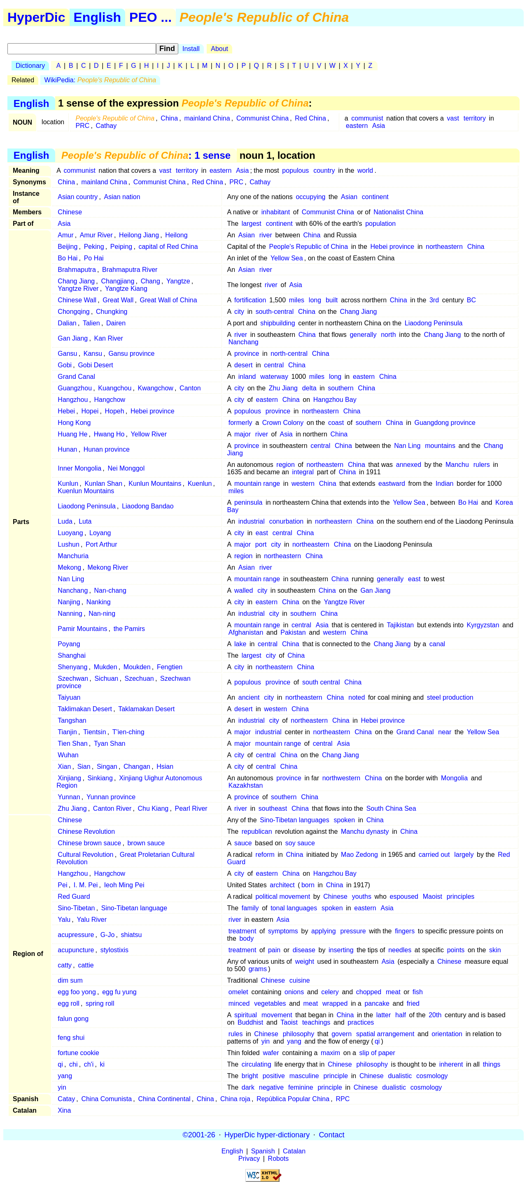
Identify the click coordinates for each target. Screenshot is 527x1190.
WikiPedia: (100, 80)
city (239, 311)
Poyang (69, 643)
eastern (357, 125)
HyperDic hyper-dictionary (267, 1134)
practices (360, 1022)
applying (323, 931)
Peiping (121, 246)
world (365, 170)
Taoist (289, 1022)
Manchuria (73, 555)
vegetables (270, 1003)
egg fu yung (119, 991)
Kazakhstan (246, 785)
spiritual (245, 1014)
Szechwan (73, 678)
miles (296, 300)
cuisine (299, 980)
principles (461, 896)
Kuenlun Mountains (86, 490)
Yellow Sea (286, 258)
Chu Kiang (153, 808)
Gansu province (131, 353)
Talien (91, 323)
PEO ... (150, 17)
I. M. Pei (86, 884)
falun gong (73, 1018)
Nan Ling (407, 445)
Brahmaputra (77, 269)
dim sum (70, 980)
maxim (330, 1052)
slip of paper (377, 1052)
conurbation (286, 521)
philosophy (299, 1033)
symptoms (283, 931)
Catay (66, 1098)
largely (463, 854)
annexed (408, 464)
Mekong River (108, 567)
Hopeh (114, 411)
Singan (107, 766)
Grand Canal (76, 376)
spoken (344, 820)
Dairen (116, 323)
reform (265, 854)
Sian (84, 766)
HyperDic (36, 17)
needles (399, 949)
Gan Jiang (73, 338)
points (456, 949)
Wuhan (68, 755)
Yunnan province (110, 796)
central (274, 365)
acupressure (76, 934)
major (242, 434)
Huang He (72, 434)
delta (309, 388)
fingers (405, 931)
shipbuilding (277, 323)
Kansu (93, 353)
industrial (251, 521)
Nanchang (244, 342)
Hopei (89, 411)
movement (276, 1014)
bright (250, 1075)
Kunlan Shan (103, 483)
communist (367, 118)
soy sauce (300, 843)
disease (304, 949)
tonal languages (293, 908)
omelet (238, 991)
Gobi (65, 365)
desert (243, 365)
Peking (94, 246)
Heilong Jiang (139, 235)
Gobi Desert (95, 365)
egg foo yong (77, 991)
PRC (82, 125)
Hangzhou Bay (335, 399)
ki (102, 1064)
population (380, 223)
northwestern (341, 778)
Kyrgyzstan (483, 625)
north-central (289, 353)
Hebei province (393, 246)
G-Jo (107, 934)
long (315, 300)
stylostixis (114, 949)
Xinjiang (69, 778)
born (308, 884)
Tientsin (94, 731)
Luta (85, 521)
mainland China (207, 118)
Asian (349, 196)
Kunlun (68, 483)
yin (265, 1041)
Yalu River (92, 919)
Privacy (249, 1158)
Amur (65, 235)
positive (274, 1075)
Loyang (100, 532)
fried (413, 1003)
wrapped (334, 1003)
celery (330, 991)
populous (295, 170)
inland (247, 376)
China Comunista (106, 1098)
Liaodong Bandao (147, 506)
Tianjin (67, 731)
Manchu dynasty (365, 831)
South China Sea (391, 808)
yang (294, 1041)
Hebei (66, 411)
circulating (256, 1064)
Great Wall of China (168, 300)
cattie (85, 965)
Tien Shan (72, 743)
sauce (243, 843)
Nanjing (69, 601)
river (265, 235)
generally (363, 334)
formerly (240, 422)
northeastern (444, 246)
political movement (283, 896)
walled (243, 590)
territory (475, 118)
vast (453, 118)
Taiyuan (69, 697)
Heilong (176, 235)
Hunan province (107, 449)
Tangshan (72, 720)
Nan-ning (102, 613)
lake (240, 643)
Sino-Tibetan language (134, 908)
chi (73, 1064)
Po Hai (94, 258)
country (324, 170)
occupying (310, 196)
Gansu (67, 353)
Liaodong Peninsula (434, 323)
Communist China (262, 118)
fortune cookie (78, 1052)
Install (191, 48)
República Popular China (293, 1098)
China (169, 118)
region (285, 464)
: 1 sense (146, 155)
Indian (445, 483)
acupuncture (76, 949)
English (97, 17)
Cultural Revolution (85, 854)
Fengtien (169, 666)
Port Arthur (101, 544)
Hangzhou (73, 399)
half (400, 1014)
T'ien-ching (128, 731)
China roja (235, 1098)
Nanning (70, 613)
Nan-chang (110, 590)
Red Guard (74, 896)
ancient (249, 697)
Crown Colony (282, 422)
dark (248, 1087)
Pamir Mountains (82, 628)
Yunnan (69, 796)
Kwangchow (155, 388)
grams (258, 968)
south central (321, 682)
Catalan (294, 1151)
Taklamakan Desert (146, 708)
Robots (278, 1158)
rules (236, 1033)
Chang (150, 281)
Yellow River (149, 434)
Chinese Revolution (86, 831)
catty (65, 965)
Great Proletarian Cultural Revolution (125, 858)
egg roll (68, 1003)
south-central (275, 311)
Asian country (78, 196)
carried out (434, 854)
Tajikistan (400, 625)
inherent (451, 1064)
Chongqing (73, 311)
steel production (450, 697)
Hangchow (110, 399)
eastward (391, 483)
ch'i (89, 1064)
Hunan (67, 449)
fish (418, 991)
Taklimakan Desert (85, 708)
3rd (434, 300)
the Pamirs (129, 628)
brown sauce (146, 843)
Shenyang (72, 666)
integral (303, 472)
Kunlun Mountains (154, 483)
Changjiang (117, 281)
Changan (137, 766)
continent (375, 196)
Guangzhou (75, 388)
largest (251, 223)
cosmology (432, 1075)
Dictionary (30, 65)
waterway (274, 376)
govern (341, 1033)
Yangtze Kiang (126, 288)
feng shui (71, 1037)
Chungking (112, 311)
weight (304, 961)
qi (377, 1041)
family (250, 908)
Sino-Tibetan (76, 908)
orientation (446, 1033)
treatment (243, 931)
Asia (378, 125)
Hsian (164, 766)
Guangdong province (445, 422)
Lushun (68, 544)
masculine (304, 1075)
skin (495, 949)
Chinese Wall (77, 300)
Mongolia (454, 778)
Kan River (108, 338)
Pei (62, 884)
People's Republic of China (308, 246)
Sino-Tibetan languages (294, 820)
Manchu (457, 464)
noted (356, 697)
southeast (273, 808)
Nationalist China (398, 212)
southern (340, 388)
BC (471, 300)
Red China (310, 118)
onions (294, 991)
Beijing (67, 246)
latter (383, 1014)
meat (393, 991)
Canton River (112, 808)
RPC (343, 1098)
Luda (65, 521)
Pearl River (191, 808)
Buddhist (250, 1022)
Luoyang (70, 532)
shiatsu (131, 934)
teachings (316, 1022)
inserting (341, 949)
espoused (404, 896)
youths (361, 896)
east (262, 532)
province (246, 353)
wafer (271, 1052)
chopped (368, 991)
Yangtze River (78, 288)
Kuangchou (114, 388)
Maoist (432, 896)
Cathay (106, 125)
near (444, 731)
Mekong (69, 567)
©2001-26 (199, 1134)
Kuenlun (200, 483)
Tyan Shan (110, 743)
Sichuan (106, 678)
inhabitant (275, 212)
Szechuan (139, 678)
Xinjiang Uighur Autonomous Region (129, 782)
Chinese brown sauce (89, 843)
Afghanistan (246, 632)
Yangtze (178, 281)
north (388, 334)
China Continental (164, 1098)
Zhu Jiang (283, 388)
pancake (376, 1003)
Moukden (137, 666)
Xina (64, 1110)
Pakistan (292, 632)
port (261, 544)
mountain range (257, 483)
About (219, 48)
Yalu (64, 919)
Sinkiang (100, 778)
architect (282, 884)
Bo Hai (67, 258)
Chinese (70, 212)
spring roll (100, 1003)
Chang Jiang (76, 281)
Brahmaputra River (129, 269)
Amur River (96, 235)
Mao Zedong (359, 854)
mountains (440, 445)
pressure (353, 931)
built (332, 300)
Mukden (105, 666)
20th (435, 1014)
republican (257, 831)
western (303, 483)
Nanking (98, 601)
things (492, 1064)
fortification (250, 300)
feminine (300, 1087)
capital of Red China (168, 246)
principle (336, 1075)
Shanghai (72, 655)
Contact (331, 1134)
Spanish (263, 1151)
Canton (190, 388)
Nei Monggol (126, 468)
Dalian (67, 323)
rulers (481, 464)
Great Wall (118, 300)
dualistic (400, 1075)
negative (271, 1087)
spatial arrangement (385, 1033)
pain (274, 949)
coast (336, 422)
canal (437, 643)
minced (239, 1003)
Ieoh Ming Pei (124, 884)
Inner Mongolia (79, 468)
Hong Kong (74, 422)
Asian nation (122, 196)
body (246, 938)
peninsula (248, 502)
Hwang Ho (109, 434)
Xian (64, 766)
